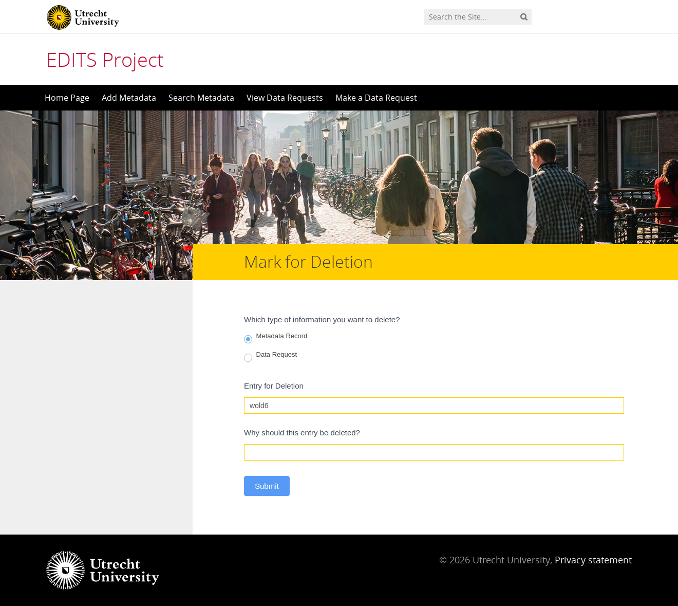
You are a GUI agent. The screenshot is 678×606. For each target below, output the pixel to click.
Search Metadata (201, 97)
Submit (267, 486)
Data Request (270, 356)
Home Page (67, 97)
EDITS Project (105, 59)
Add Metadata (129, 97)
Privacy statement (593, 560)
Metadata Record (275, 337)
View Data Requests (285, 97)
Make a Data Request (376, 97)
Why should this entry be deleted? (302, 432)
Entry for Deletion (274, 385)
